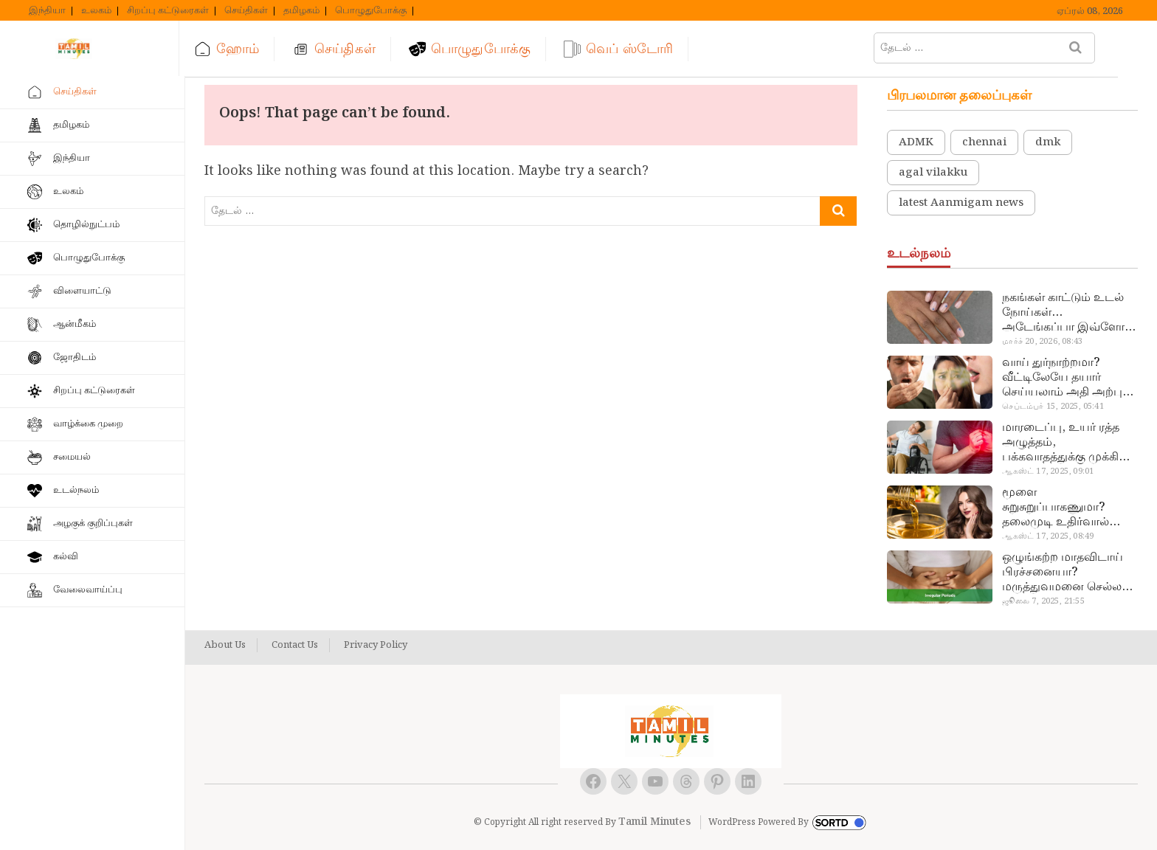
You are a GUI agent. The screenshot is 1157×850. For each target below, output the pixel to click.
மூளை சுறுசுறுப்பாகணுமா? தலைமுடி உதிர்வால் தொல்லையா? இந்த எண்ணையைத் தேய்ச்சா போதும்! (1065, 508)
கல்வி (65, 556)
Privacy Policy (375, 645)
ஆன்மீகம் (74, 324)
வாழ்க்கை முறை (88, 424)
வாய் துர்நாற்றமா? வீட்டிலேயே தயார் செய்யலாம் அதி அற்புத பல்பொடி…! (1066, 378)
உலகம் (96, 11)
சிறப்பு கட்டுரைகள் (168, 11)
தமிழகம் (301, 11)
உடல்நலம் (76, 490)
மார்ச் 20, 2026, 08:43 (1042, 341)
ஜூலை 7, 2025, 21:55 (1043, 601)
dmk (1047, 142)
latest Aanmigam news (961, 203)
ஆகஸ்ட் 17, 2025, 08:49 (1048, 536)
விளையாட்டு (82, 291)
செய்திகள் (246, 11)
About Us (225, 645)
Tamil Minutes (654, 822)
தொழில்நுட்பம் (86, 224)
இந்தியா (47, 11)
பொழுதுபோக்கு (371, 11)
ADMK (916, 142)
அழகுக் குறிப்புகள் (93, 523)
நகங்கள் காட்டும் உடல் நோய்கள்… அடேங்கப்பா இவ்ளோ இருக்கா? (1063, 313)
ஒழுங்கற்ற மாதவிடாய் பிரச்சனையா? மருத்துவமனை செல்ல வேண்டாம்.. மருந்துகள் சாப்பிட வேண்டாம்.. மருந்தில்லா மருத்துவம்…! (1064, 572)
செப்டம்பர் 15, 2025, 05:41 (1052, 406)
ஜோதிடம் (74, 357)
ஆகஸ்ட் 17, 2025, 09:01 (1048, 471)
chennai (984, 142)
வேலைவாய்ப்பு (87, 590)
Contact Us (295, 645)
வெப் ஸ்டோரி (636, 49)
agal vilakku (933, 173)
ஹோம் (243, 49)
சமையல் (72, 457)
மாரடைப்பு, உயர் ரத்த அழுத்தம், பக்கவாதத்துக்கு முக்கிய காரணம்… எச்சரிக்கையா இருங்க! (1067, 443)
